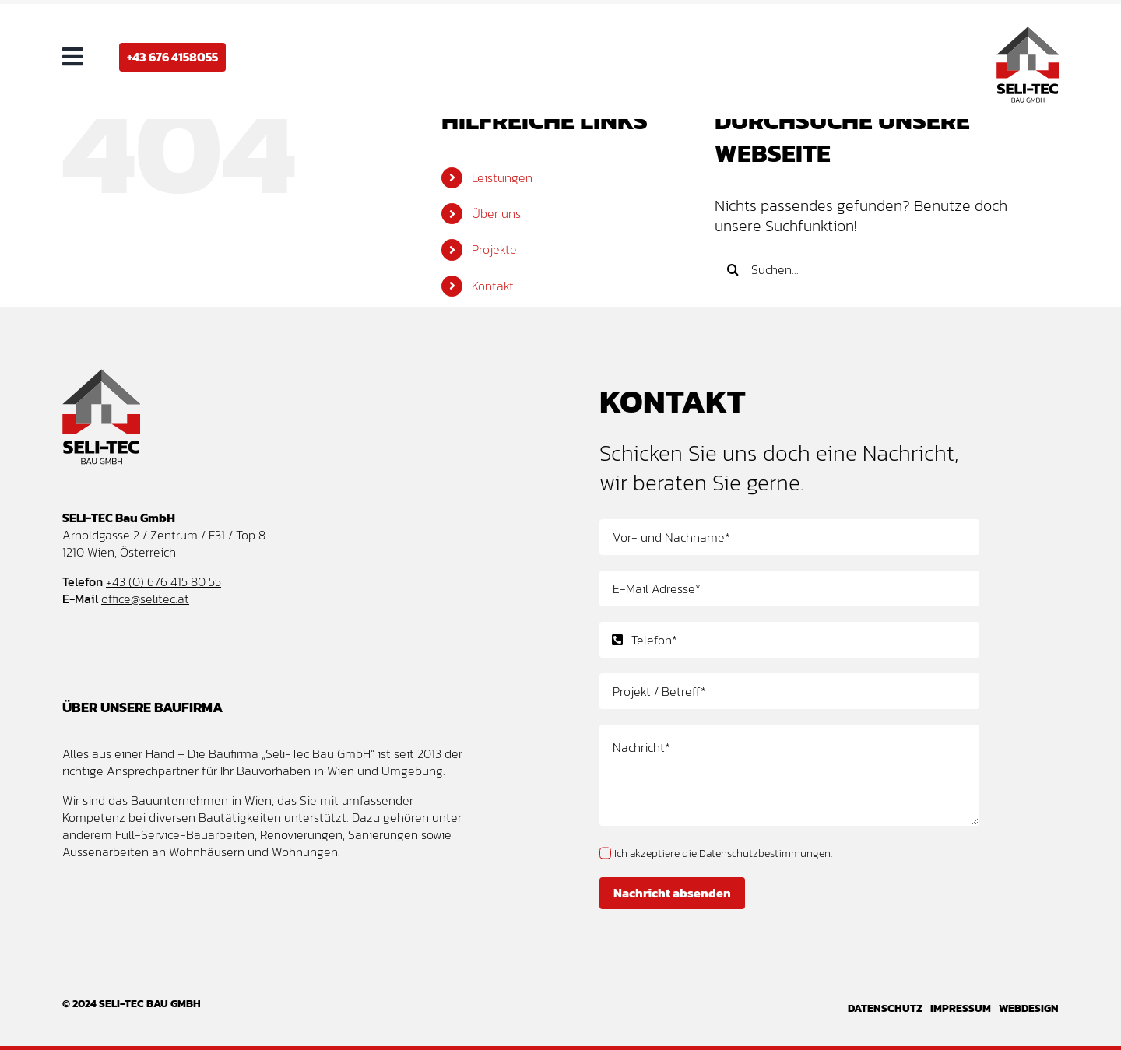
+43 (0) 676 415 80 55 (163, 581)
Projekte (494, 249)
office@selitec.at (145, 598)
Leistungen (502, 177)
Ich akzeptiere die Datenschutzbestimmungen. (723, 853)
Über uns (496, 213)
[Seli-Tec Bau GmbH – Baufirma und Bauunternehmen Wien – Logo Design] (1027, 34)
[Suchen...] (873, 269)
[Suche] (732, 269)
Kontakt (493, 285)
